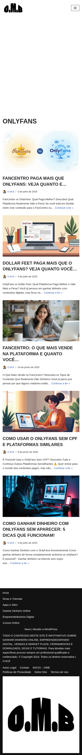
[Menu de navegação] (75, 8)
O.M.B (10, 191)
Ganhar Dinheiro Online (17, 610)
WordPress (50, 629)
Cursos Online (11, 622)
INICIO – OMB (41, 667)
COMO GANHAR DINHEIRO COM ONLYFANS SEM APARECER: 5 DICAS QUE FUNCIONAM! (36, 529)
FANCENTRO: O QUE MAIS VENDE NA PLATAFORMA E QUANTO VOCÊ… (38, 353)
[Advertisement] (41, 59)
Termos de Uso (59, 671)
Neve (28, 629)
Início (6, 592)
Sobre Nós (40, 671)
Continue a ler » (64, 207)
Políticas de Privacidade (17, 671)
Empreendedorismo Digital (18, 616)
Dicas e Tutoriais (12, 598)
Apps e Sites (10, 604)
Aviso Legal (9, 667)
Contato (24, 667)
